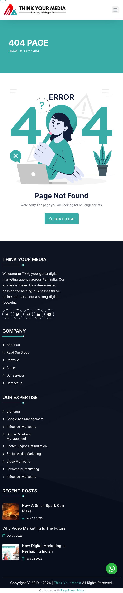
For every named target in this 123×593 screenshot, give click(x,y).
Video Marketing (18, 461)
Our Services (16, 375)
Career (11, 368)
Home (13, 51)
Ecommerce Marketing (23, 469)
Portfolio (13, 360)
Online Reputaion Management (19, 436)
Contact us (14, 383)
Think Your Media (67, 583)
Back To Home (61, 219)
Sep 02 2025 (32, 558)
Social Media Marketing (24, 454)
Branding (13, 411)
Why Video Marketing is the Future (34, 528)
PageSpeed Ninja (72, 590)
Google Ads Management (25, 419)
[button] (115, 9)
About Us (13, 345)
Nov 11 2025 (32, 518)
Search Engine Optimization (27, 446)
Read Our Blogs (18, 353)
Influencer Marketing (21, 427)
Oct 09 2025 (12, 535)
